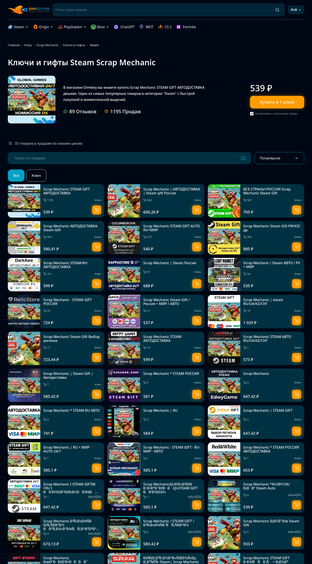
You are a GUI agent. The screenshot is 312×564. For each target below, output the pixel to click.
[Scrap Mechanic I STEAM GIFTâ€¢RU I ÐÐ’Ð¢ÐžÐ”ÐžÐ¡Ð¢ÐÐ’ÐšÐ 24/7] (56, 496)
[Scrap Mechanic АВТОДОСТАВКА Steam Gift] (56, 237)
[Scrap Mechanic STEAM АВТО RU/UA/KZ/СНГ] (256, 348)
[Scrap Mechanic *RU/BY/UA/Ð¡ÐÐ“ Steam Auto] (256, 496)
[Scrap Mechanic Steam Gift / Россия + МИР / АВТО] (156, 311)
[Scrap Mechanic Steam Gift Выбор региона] (56, 348)
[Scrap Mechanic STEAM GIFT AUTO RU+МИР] (156, 237)
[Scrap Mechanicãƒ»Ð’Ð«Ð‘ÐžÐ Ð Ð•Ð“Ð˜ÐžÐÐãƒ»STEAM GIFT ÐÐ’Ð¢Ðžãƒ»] (156, 496)
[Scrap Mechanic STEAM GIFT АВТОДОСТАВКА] (31, 99)
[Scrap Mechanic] (256, 385)
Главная (14, 45)
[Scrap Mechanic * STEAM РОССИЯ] (156, 385)
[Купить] (96, 210)
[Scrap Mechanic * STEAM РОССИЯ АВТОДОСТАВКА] (256, 459)
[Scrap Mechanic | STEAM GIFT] (256, 422)
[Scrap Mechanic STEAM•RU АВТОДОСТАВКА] (56, 274)
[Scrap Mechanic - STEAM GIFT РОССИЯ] (56, 311)
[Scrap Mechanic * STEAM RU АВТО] (56, 422)
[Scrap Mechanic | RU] (156, 422)
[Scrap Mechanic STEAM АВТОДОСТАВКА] (156, 348)
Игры (28, 45)
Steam (18, 27)
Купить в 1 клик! (277, 102)
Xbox (100, 27)
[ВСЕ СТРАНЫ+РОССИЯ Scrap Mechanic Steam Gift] (256, 201)
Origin (43, 27)
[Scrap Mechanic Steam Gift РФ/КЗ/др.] (256, 237)
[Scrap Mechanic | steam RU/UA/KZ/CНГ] (256, 311)
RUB (296, 10)
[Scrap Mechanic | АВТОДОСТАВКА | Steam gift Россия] (156, 201)
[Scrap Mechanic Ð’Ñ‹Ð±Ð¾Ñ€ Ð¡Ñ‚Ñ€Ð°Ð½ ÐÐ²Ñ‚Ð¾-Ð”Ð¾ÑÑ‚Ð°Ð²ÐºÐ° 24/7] (56, 532)
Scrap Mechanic (47, 45)
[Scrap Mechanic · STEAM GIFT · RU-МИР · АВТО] (156, 459)
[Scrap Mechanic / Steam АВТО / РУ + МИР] (256, 274)
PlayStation (72, 27)
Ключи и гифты (74, 45)
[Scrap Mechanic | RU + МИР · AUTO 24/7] (56, 459)
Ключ (36, 175)
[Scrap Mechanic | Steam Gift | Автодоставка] (56, 385)
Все (16, 175)
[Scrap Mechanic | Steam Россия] (156, 274)
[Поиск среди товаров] (163, 10)
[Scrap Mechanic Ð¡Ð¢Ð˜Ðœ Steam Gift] (256, 532)
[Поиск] (277, 9)
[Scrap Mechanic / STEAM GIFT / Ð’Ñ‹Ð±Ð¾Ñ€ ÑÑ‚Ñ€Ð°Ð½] (156, 532)
